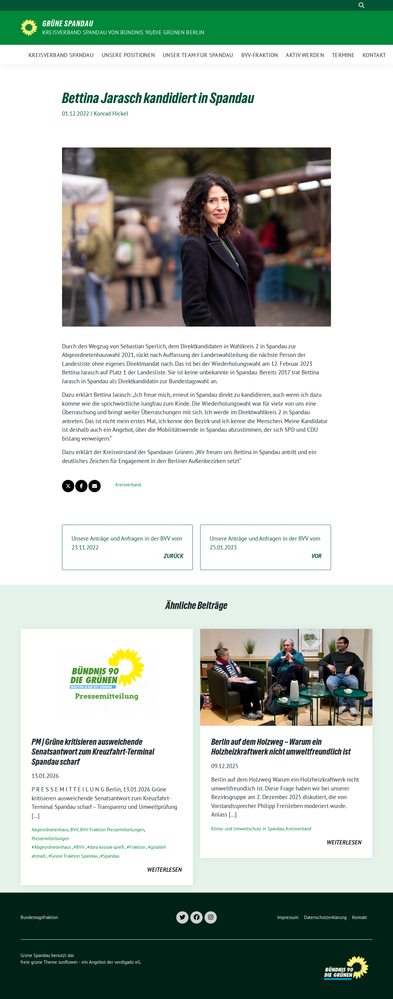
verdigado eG (127, 962)
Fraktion (137, 847)
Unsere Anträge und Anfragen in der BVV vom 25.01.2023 (265, 548)
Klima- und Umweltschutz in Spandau (247, 829)
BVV (74, 829)
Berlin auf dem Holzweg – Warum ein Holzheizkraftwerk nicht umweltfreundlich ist (281, 746)
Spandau (111, 856)
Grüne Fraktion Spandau (74, 856)
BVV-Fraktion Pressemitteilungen (112, 829)
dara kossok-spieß (107, 847)
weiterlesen (164, 869)
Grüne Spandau (67, 23)
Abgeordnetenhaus (50, 829)
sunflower (68, 962)
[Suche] (353, 5)
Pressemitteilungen (50, 838)
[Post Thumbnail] (107, 676)
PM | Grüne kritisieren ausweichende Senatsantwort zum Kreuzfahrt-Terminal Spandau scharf (93, 752)
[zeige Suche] (362, 5)
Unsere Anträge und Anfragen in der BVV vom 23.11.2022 (127, 548)
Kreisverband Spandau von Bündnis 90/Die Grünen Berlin (123, 32)
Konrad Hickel (111, 113)
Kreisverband (128, 485)
